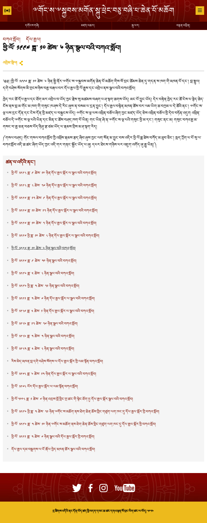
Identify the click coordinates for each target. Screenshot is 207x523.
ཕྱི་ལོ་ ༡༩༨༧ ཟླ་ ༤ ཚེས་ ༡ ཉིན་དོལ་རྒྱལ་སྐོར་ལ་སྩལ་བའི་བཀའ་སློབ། (52, 311)
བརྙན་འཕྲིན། (183, 26)
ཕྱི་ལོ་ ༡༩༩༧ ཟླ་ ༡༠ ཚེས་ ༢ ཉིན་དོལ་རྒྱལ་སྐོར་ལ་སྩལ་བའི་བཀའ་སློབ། (54, 223)
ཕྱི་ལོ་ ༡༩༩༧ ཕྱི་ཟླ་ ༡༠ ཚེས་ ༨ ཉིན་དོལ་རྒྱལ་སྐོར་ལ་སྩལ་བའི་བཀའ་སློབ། (55, 236)
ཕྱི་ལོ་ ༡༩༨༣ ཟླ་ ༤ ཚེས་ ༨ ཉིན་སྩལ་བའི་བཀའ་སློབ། (42, 349)
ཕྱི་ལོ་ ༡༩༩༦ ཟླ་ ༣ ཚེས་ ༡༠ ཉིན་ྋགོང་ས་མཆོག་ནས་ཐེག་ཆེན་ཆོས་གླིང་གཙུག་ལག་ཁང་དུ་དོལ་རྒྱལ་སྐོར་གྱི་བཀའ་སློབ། (83, 424)
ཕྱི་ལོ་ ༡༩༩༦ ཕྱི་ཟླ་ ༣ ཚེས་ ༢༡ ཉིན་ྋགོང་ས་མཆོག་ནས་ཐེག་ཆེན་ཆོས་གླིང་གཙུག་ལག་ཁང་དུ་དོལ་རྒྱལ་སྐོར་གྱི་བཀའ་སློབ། (85, 412)
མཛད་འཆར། (88, 26)
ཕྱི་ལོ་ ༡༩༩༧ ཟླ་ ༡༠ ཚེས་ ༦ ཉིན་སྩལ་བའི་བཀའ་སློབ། (43, 249)
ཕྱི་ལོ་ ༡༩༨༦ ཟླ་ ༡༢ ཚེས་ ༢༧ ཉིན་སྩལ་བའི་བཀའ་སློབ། (44, 324)
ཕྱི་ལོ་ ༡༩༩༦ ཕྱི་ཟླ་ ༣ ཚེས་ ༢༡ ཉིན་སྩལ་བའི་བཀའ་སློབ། (45, 286)
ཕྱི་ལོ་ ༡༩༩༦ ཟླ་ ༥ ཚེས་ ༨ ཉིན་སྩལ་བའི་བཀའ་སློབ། (42, 274)
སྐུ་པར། (135, 26)
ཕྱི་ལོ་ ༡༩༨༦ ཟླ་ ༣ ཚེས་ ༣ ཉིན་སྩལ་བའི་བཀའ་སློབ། (43, 336)
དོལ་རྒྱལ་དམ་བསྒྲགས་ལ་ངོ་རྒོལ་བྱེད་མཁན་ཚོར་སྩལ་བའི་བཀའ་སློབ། (53, 449)
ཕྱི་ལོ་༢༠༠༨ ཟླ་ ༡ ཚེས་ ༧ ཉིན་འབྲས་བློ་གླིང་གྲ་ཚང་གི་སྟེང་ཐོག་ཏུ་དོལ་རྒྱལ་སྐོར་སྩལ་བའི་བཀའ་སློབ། (72, 399)
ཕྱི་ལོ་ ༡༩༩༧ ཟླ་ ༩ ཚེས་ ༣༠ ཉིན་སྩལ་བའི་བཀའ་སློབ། (44, 261)
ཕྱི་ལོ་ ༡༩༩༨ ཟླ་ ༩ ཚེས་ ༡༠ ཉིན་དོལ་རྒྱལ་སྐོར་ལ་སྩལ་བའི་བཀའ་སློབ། (54, 173)
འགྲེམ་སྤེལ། (10, 63)
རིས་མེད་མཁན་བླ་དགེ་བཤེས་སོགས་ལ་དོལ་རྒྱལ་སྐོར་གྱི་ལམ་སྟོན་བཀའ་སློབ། (57, 362)
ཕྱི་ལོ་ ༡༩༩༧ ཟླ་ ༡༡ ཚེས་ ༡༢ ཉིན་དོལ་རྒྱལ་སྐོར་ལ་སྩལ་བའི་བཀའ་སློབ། (54, 211)
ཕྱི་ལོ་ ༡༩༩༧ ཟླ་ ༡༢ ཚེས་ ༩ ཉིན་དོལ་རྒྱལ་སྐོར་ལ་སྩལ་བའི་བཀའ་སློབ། (54, 198)
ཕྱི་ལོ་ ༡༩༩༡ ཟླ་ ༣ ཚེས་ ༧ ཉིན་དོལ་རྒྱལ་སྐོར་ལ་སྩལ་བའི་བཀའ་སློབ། (53, 299)
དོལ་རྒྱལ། (33, 40)
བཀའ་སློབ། (11, 40)
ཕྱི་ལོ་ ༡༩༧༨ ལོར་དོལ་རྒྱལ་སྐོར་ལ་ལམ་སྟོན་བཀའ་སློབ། (44, 387)
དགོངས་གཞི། (32, 26)
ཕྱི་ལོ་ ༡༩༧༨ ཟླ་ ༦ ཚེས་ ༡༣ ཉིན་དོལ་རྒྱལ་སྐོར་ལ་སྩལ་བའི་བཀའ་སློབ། (53, 374)
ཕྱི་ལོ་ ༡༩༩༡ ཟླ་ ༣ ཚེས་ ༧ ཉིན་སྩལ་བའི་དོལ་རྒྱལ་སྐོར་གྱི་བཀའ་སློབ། (53, 437)
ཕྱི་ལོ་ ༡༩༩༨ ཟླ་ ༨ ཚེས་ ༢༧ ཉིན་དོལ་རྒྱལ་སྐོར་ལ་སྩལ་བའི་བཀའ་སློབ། (54, 186)
